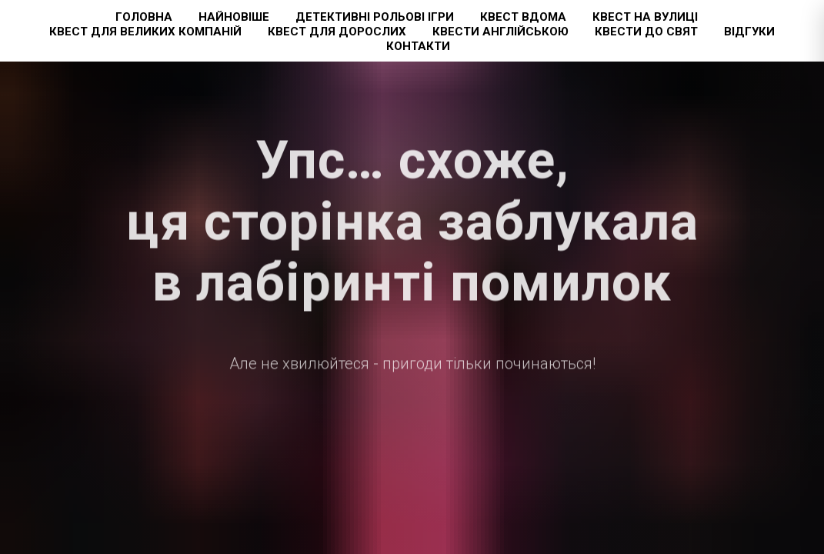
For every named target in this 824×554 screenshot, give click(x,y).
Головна (143, 17)
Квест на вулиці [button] (645, 17)
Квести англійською (500, 31)
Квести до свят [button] (646, 31)
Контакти (418, 46)
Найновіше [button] (233, 17)
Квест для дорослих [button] (337, 31)
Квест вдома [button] (523, 17)
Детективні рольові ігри (374, 17)
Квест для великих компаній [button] (145, 31)
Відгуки (749, 31)
